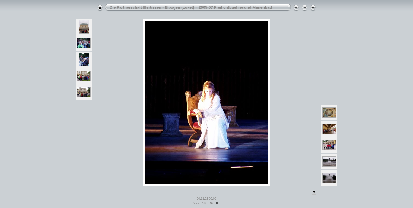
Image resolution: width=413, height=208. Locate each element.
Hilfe (217, 202)
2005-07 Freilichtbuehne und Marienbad (235, 7)
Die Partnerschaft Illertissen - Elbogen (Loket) (152, 7)
